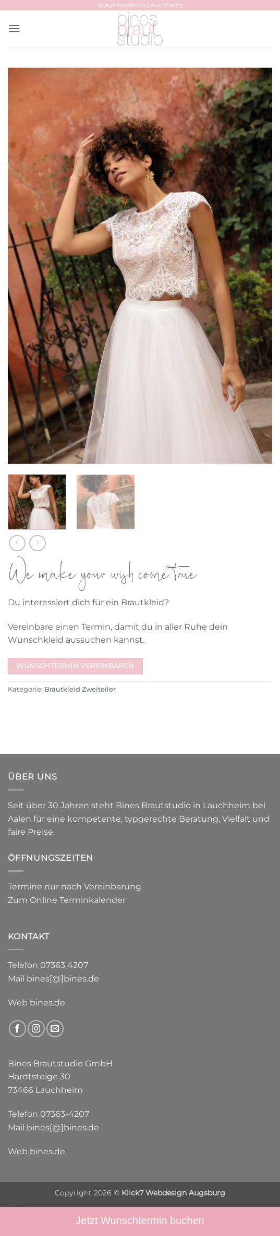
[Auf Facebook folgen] (17, 1028)
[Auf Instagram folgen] (36, 1028)
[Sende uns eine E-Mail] (55, 1028)
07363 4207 (64, 965)
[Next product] (17, 543)
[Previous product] (37, 543)
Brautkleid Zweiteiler (80, 689)
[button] (14, 28)
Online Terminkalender (78, 900)
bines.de (47, 1003)
